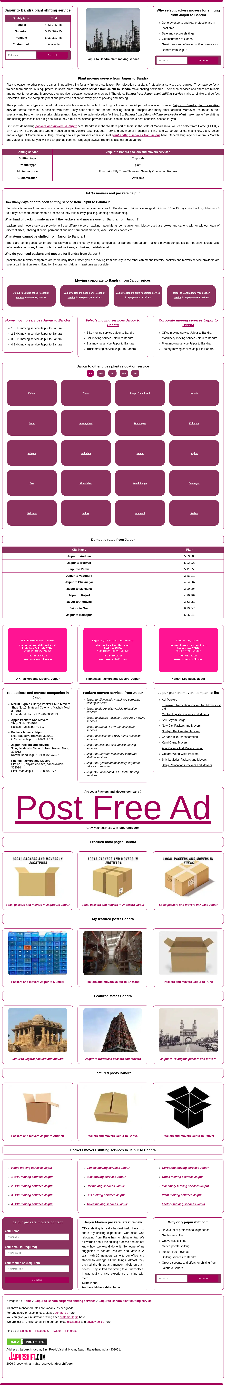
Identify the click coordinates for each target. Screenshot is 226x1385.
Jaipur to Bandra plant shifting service (125, 1301)
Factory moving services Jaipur (183, 1204)
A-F (101, 373)
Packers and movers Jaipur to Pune (188, 982)
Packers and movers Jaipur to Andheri (37, 1136)
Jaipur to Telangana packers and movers (188, 1059)
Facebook (41, 1330)
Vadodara (86, 453)
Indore (85, 513)
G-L (112, 373)
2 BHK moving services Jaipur (32, 1186)
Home (27, 1301)
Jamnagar (194, 483)
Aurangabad (85, 423)
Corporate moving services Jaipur (185, 1167)
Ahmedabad (85, 483)
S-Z (135, 373)
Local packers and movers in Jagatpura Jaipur (37, 904)
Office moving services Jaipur (182, 1177)
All (90, 373)
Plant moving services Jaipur (182, 1195)
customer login (69, 1317)
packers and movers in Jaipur (56, 126)
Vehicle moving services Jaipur (108, 1167)
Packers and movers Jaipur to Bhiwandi (113, 982)
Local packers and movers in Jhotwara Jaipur (113, 904)
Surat (32, 423)
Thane (86, 393)
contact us (61, 1312)
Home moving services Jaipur (31, 1167)
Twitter (56, 1330)
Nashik (194, 393)
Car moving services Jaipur (105, 1186)
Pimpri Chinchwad (140, 393)
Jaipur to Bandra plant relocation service (138, 293)
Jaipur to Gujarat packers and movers (38, 1059)
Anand (140, 453)
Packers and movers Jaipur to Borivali (113, 1136)
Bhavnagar (140, 423)
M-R (124, 373)
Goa (31, 483)
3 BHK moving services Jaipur (32, 1195)
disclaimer (73, 1321)
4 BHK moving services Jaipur (32, 1204)
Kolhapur (194, 423)
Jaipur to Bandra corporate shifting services (65, 1301)
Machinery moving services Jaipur (185, 1186)
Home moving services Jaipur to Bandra (37, 320)
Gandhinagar (140, 483)
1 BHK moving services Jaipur (32, 1177)
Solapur (32, 453)
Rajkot (194, 453)
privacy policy (95, 1321)
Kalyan (31, 393)
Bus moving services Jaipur (106, 1195)
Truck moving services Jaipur (107, 1204)
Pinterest (71, 1330)
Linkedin (25, 1330)
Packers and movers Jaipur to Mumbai (37, 982)
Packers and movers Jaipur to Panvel (188, 1136)
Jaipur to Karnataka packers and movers (113, 1059)
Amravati (140, 513)
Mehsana (32, 513)
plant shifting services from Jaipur (136, 135)
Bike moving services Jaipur (106, 1177)
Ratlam (194, 513)
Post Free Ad (113, 807)
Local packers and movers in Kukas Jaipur (188, 904)
